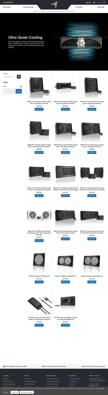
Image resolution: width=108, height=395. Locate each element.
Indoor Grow (7, 7)
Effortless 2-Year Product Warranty (94, 366)
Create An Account (74, 379)
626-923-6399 (93, 386)
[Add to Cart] (39, 109)
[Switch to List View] (22, 77)
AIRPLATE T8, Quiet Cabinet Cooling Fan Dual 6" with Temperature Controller (92, 189)
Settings (5, 392)
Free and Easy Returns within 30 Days (55, 366)
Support (88, 2)
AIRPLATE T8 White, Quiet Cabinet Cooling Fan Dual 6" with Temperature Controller (39, 233)
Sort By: (5, 73)
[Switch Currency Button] (94, 3)
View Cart (72, 384)
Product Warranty (29, 384)
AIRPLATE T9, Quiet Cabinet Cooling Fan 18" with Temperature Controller (92, 232)
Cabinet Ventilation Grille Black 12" (92, 276)
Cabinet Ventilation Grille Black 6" (39, 276)
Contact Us (27, 379)
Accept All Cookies (26, 392)
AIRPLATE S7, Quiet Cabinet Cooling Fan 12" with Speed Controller (92, 146)
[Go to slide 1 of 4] (50, 69)
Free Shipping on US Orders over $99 (16, 366)
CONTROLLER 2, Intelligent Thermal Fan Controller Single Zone (65, 318)
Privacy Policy (100, 388)
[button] (97, 2)
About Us (6, 379)
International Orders (9, 384)
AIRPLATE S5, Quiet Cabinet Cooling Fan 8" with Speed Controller (65, 146)
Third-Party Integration (53, 381)
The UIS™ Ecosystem (52, 379)
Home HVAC (100, 7)
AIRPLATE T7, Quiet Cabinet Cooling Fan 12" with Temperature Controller (39, 189)
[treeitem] (10, 7)
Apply (18, 91)
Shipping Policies (8, 381)
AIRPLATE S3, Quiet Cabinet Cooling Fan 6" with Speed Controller (92, 102)
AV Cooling (79, 7)
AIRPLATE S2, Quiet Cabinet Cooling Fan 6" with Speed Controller (65, 102)
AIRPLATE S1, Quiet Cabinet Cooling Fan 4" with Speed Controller (39, 102)
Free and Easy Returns (30, 381)
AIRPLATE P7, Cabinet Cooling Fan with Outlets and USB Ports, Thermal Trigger (65, 189)
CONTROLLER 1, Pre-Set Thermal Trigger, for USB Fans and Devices (39, 318)
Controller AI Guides (52, 384)
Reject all (15, 392)
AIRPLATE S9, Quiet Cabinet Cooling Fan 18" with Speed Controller (65, 232)
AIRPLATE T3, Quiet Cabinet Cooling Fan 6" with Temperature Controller (39, 146)
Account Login (73, 381)
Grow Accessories (28, 7)
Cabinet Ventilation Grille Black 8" (65, 276)
